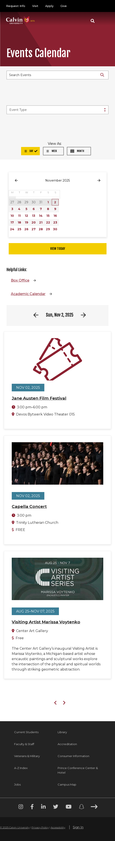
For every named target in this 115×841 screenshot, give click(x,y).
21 (40, 222)
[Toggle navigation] (104, 20)
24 (12, 229)
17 (12, 222)
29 (48, 229)
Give (63, 6)
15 (48, 216)
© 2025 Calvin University (15, 827)
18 (19, 222)
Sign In (78, 827)
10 (12, 216)
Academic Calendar (28, 294)
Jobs (17, 784)
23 (55, 222)
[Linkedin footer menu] (43, 807)
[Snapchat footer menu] (81, 807)
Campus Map (67, 784)
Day (29, 151)
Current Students (26, 732)
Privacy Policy (40, 827)
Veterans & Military (27, 756)
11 (19, 216)
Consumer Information (73, 756)
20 (34, 222)
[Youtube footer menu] (69, 807)
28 (41, 229)
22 (48, 222)
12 (26, 216)
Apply (49, 6)
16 (55, 216)
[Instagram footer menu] (20, 807)
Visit (35, 6)
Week (52, 151)
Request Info (15, 6)
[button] (93, 21)
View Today (57, 249)
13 (33, 216)
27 (34, 229)
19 (26, 222)
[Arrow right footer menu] (94, 807)
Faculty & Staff (24, 744)
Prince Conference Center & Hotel (78, 770)
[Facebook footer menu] (32, 807)
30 (55, 229)
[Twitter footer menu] (55, 807)
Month (77, 151)
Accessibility (58, 827)
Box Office (20, 280)
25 (19, 229)
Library (62, 732)
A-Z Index (21, 768)
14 (41, 216)
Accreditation (67, 744)
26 (26, 229)
